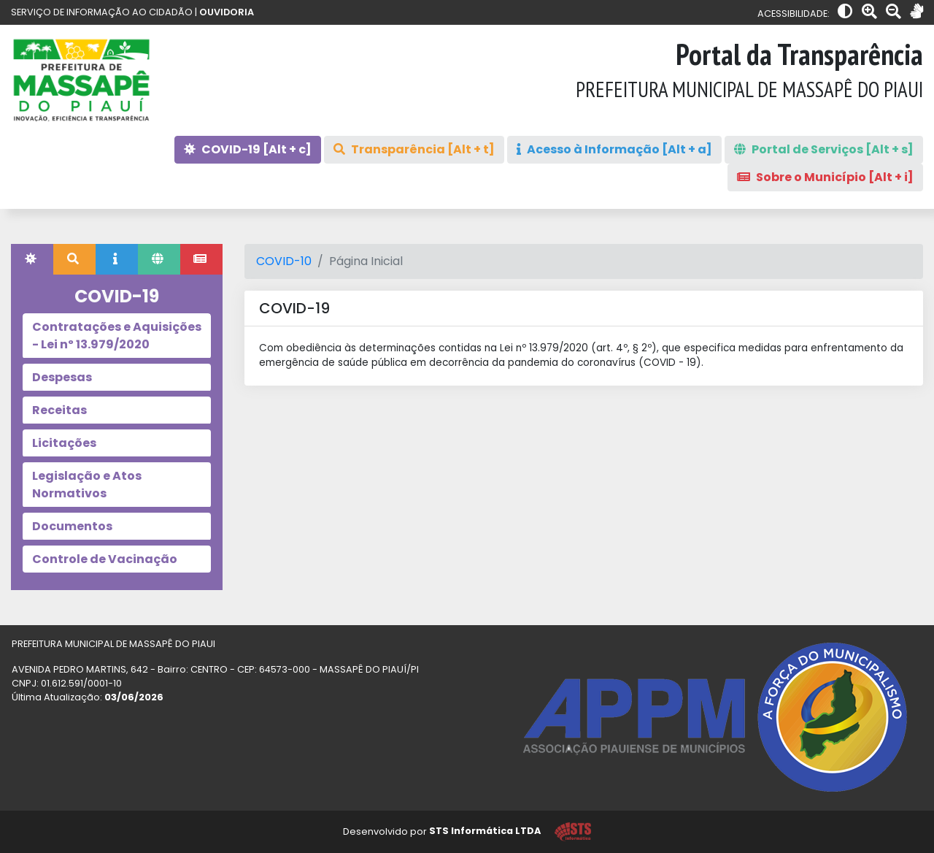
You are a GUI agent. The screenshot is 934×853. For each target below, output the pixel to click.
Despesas (62, 377)
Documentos (72, 526)
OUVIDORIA (226, 12)
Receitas (59, 410)
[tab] (32, 259)
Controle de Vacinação (104, 559)
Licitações (64, 443)
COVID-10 (284, 261)
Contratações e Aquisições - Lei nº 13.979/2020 (116, 335)
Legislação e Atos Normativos (87, 484)
